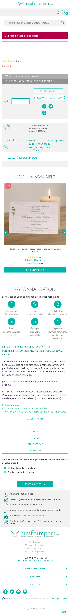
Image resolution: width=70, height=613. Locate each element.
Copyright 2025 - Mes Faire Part (35, 608)
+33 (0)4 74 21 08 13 (38, 143)
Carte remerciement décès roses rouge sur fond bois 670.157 (35, 250)
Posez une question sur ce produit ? (30, 81)
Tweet (51, 106)
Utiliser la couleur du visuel (22, 468)
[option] (35, 229)
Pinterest (44, 113)
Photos (35, 437)
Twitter (12, 591)
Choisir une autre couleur (21, 472)
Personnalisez (35, 269)
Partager (44, 106)
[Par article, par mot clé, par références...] (35, 23)
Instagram (25, 591)
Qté (6, 101)
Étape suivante (36, 484)
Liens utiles (35, 584)
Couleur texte (35, 418)
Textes (35, 431)
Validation (35, 450)
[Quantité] (20, 101)
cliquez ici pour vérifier (58, 598)
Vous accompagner (35, 568)
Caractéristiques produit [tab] (23, 157)
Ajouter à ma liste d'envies (21, 77)
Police (35, 425)
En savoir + (8, 66)
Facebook (5, 591)
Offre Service (35, 444)
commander (48, 91)
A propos (35, 576)
